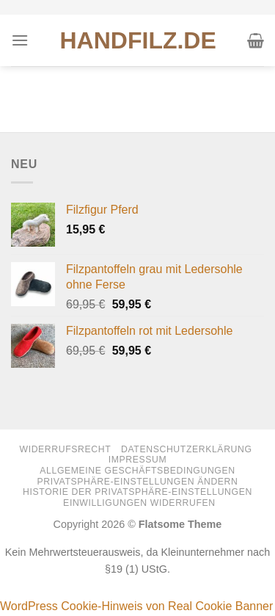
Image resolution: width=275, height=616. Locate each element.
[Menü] (20, 40)
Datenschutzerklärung (186, 449)
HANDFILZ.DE (138, 40)
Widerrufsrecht (65, 449)
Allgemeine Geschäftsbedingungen (137, 470)
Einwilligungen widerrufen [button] (139, 503)
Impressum (138, 459)
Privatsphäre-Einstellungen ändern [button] (137, 482)
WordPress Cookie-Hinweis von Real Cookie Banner (136, 606)
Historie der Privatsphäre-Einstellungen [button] (137, 492)
